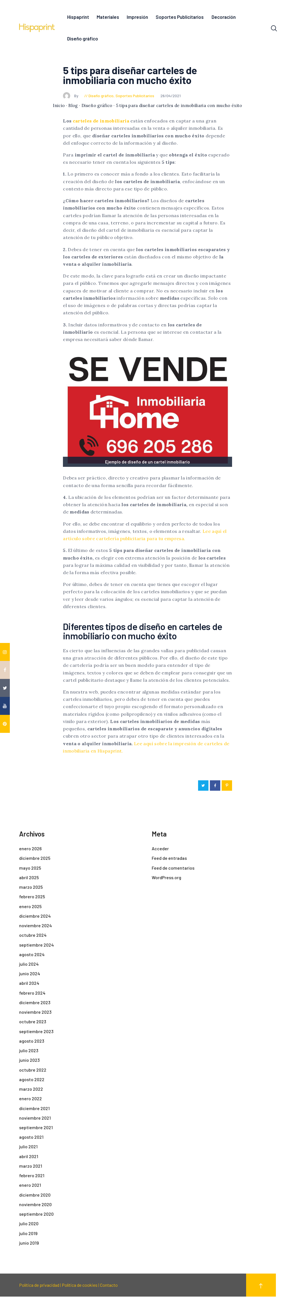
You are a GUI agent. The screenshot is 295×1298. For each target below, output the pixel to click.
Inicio (59, 107)
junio (29, 975)
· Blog (72, 107)
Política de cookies (79, 1286)
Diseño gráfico (101, 97)
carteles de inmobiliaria (101, 122)
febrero (32, 898)
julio (29, 965)
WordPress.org (166, 878)
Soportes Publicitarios (134, 97)
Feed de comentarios (173, 869)
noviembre (35, 926)
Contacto (109, 1286)
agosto (32, 955)
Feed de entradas (169, 859)
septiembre (36, 946)
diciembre (34, 859)
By (71, 97)
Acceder (160, 850)
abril (29, 878)
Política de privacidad (39, 1286)
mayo (30, 869)
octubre (33, 936)
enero (30, 850)
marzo (31, 888)
